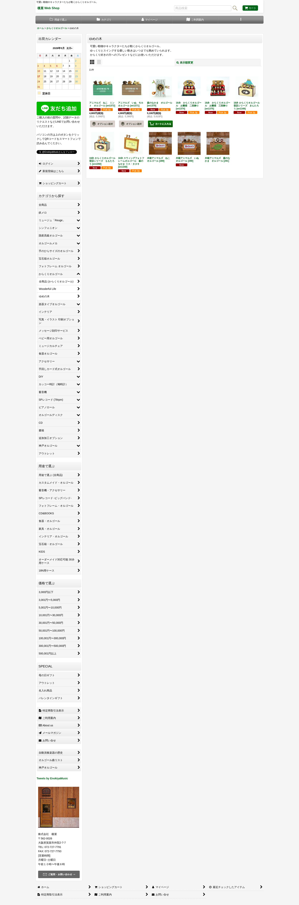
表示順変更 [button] (184, 62)
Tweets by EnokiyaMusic (52, 778)
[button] (241, 20)
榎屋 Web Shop (48, 8)
